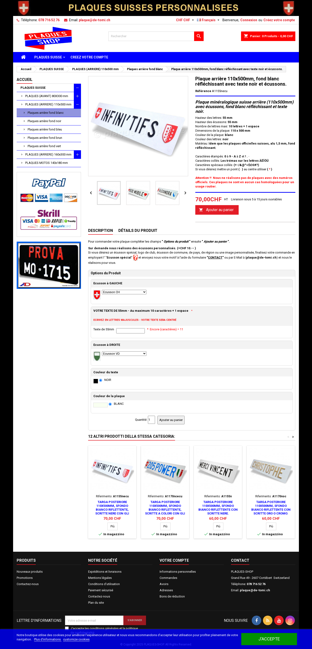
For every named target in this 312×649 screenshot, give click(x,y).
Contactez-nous (28, 584)
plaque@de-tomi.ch (94, 20)
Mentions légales (100, 578)
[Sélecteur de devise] (185, 20)
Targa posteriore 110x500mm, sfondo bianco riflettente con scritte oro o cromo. (271, 507)
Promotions (25, 578)
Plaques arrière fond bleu (45, 129)
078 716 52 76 (49, 20)
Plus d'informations (47, 639)
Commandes (168, 578)
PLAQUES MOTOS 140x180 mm (46, 163)
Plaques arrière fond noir (44, 121)
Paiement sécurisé (100, 590)
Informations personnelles (178, 571)
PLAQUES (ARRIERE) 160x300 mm (48, 154)
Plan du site (96, 602)
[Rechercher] (156, 36)
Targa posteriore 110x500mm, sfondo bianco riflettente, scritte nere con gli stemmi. (112, 509)
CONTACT (215, 257)
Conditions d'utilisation (104, 584)
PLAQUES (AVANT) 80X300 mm (46, 96)
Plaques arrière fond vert (44, 146)
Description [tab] (100, 230)
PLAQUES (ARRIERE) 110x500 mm (48, 104)
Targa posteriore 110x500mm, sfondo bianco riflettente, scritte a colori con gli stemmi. (165, 509)
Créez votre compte (279, 20)
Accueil (24, 79)
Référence (203, 91)
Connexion (248, 20)
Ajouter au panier (216, 210)
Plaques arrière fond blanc (46, 112)
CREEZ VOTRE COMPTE (89, 57)
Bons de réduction (172, 596)
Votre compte (174, 560)
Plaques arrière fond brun (45, 138)
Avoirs (164, 584)
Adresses (166, 590)
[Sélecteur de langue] (209, 20)
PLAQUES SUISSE (48, 57)
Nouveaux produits (30, 571)
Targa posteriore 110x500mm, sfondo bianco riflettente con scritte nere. (218, 507)
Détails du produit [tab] (137, 230)
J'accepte (269, 638)
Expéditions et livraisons (104, 571)
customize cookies (76, 639)
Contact (240, 560)
